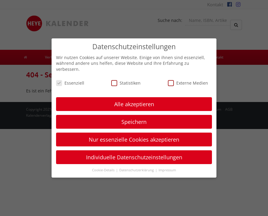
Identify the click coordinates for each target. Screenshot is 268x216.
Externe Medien (188, 83)
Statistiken (126, 83)
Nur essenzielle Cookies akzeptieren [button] (134, 139)
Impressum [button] (167, 170)
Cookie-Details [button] (103, 170)
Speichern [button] (134, 121)
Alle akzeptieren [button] (134, 104)
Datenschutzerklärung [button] (137, 170)
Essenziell (70, 83)
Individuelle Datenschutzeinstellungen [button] (134, 157)
